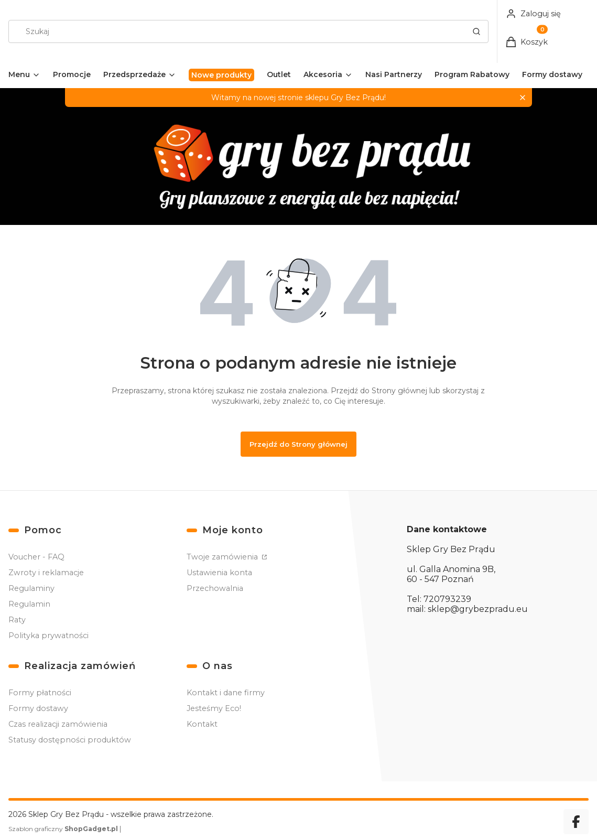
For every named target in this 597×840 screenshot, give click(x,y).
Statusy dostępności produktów (69, 740)
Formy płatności (39, 692)
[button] (476, 31)
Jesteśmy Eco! (214, 708)
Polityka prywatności (48, 635)
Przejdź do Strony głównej (298, 444)
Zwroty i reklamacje (46, 572)
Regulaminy (31, 588)
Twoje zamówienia (223, 557)
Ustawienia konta (219, 572)
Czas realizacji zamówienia (57, 724)
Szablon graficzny (64, 829)
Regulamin (29, 604)
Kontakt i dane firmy (226, 692)
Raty (17, 619)
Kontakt (202, 724)
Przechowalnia (215, 588)
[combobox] (234, 31)
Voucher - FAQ (36, 557)
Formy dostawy (38, 708)
